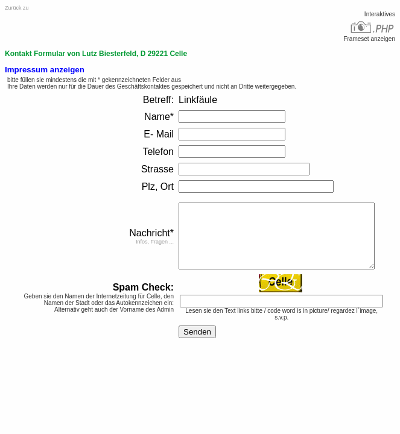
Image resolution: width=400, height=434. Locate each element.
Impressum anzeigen (44, 69)
